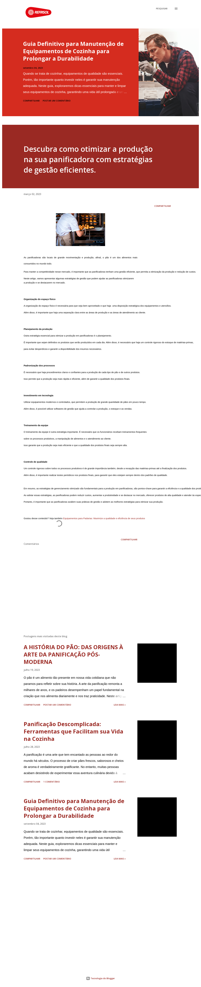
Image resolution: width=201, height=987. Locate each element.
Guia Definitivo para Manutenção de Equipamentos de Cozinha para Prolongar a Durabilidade (73, 51)
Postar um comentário (57, 100)
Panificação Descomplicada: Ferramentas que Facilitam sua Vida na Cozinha (73, 731)
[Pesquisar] (162, 8)
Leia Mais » (120, 704)
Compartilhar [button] (31, 100)
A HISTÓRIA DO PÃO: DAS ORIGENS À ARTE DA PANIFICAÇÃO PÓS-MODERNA (73, 654)
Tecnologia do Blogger (100, 978)
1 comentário (51, 781)
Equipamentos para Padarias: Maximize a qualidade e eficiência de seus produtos (104, 518)
